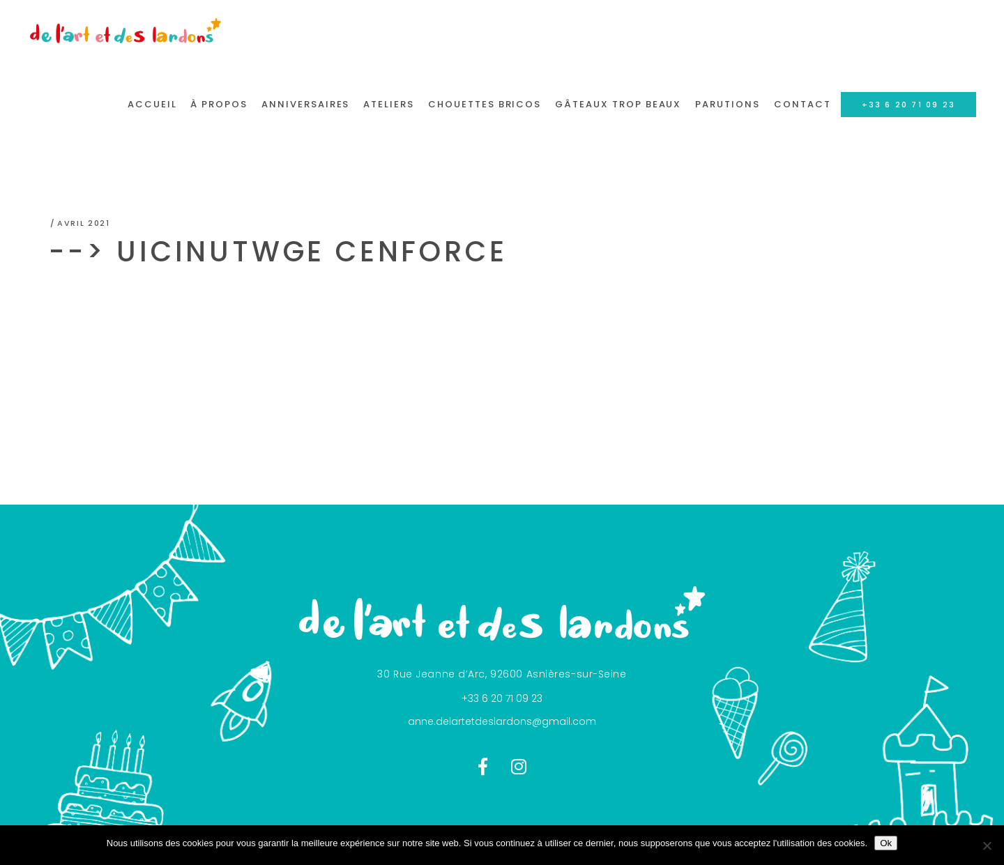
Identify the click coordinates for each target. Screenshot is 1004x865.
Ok (886, 843)
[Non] (987, 845)
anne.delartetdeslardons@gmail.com (502, 721)
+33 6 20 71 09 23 (502, 698)
